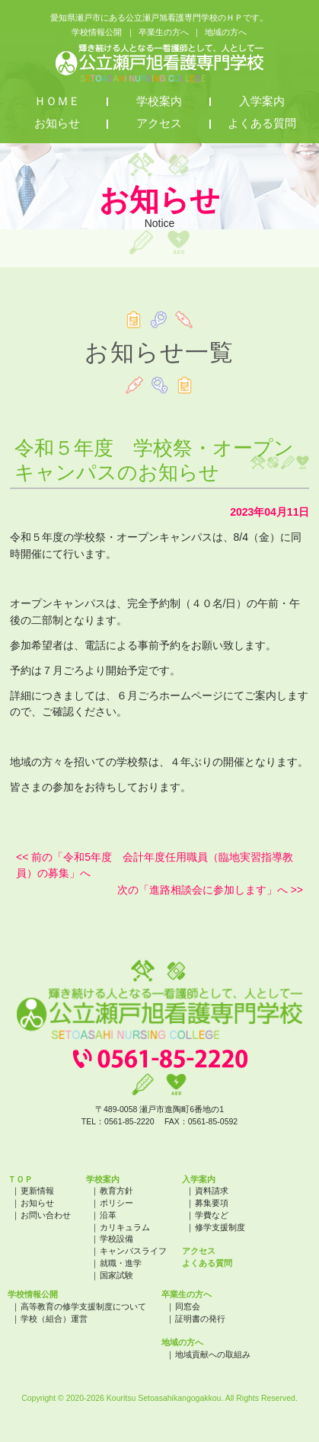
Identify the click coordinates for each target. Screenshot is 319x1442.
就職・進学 (121, 1263)
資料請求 (211, 1190)
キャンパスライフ (133, 1250)
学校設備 (116, 1238)
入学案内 (262, 101)
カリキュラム (125, 1227)
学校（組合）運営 (54, 1318)
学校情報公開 (97, 32)
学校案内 (159, 101)
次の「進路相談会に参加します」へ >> (210, 890)
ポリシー (116, 1202)
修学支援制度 (220, 1227)
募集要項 (211, 1202)
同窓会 (187, 1306)
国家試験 (116, 1275)
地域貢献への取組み (212, 1354)
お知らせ (57, 123)
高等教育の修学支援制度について (83, 1306)
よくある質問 (262, 123)
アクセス (159, 123)
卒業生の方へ (164, 32)
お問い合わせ (46, 1215)
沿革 (108, 1215)
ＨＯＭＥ (57, 101)
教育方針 (116, 1190)
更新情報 (37, 1190)
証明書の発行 (200, 1318)
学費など (211, 1215)
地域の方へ (226, 32)
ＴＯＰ (20, 1179)
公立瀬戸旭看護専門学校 (159, 63)
